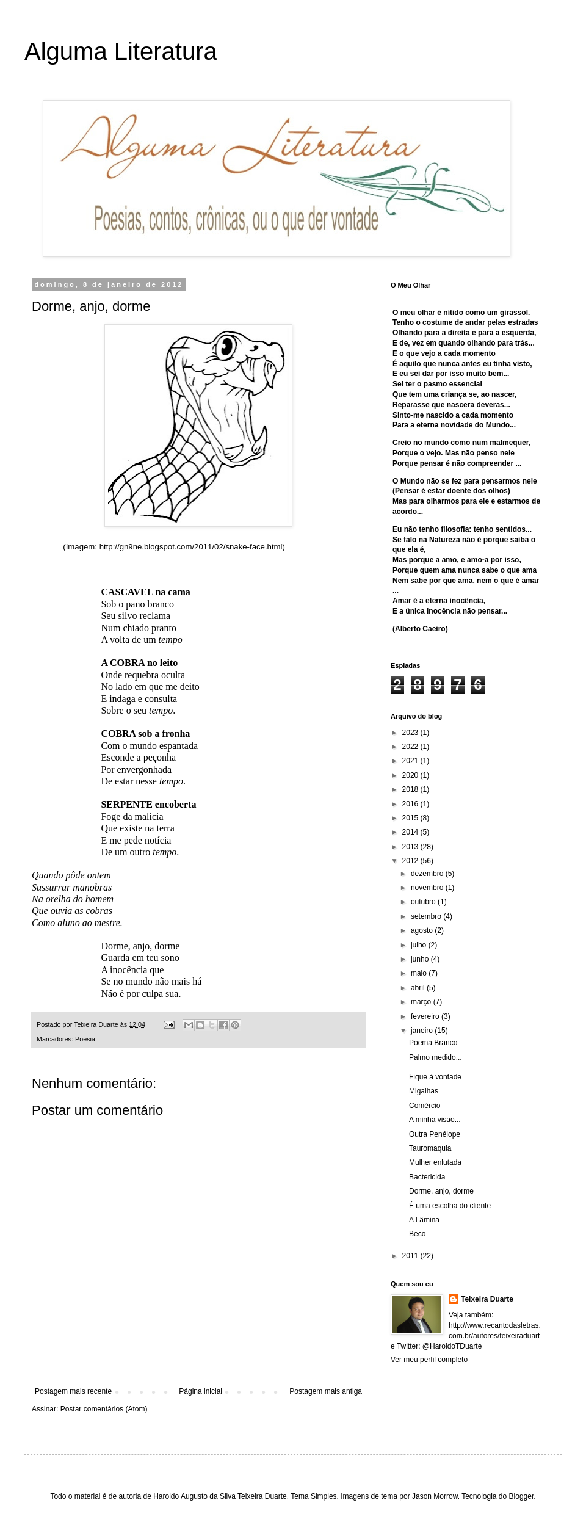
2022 (411, 746)
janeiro (423, 1030)
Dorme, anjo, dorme (441, 1191)
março (422, 1002)
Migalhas (423, 1091)
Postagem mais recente (73, 1391)
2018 (411, 789)
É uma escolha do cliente (450, 1205)
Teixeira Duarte (487, 1299)
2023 (411, 732)
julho (420, 945)
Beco (417, 1234)
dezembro (428, 873)
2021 (411, 760)
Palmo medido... (435, 1057)
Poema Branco (433, 1042)
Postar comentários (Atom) (104, 1409)
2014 (411, 832)
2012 (411, 861)
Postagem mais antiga (325, 1391)
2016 (411, 804)
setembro (427, 916)
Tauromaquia (430, 1148)
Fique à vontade (435, 1077)
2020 (411, 775)
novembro (428, 887)
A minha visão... (435, 1119)
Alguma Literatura (120, 51)
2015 (411, 818)
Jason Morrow (435, 1496)
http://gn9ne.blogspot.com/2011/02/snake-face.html (191, 546)
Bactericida (427, 1177)
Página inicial (200, 1391)
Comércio (424, 1105)
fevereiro (426, 1016)
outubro (424, 901)
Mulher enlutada (435, 1162)
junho (421, 959)
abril (419, 987)
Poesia (85, 1039)
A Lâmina (424, 1219)
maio (420, 973)
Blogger (521, 1496)
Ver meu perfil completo (429, 1359)
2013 (411, 846)
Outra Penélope (434, 1134)
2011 (411, 1256)
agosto (423, 930)
